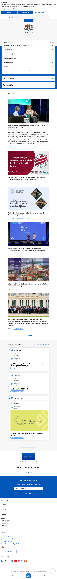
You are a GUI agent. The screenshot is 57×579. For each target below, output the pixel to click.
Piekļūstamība (4, 523)
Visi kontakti (9, 551)
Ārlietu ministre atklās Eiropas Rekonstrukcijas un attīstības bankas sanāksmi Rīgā (28, 285)
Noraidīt (9, 12)
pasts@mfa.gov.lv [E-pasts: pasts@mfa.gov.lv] (7, 541)
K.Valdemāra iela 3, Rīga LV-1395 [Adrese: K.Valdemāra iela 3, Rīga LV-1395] (11, 544)
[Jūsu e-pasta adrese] (28, 488)
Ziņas (10, 146)
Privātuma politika (5, 520)
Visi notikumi (28, 446)
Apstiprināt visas (25, 12)
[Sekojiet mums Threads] (9, 561)
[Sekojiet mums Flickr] (22, 561)
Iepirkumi (3, 507)
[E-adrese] (4, 547)
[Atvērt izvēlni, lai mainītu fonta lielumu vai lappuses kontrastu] (43, 576)
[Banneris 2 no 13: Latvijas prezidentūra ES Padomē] (28, 456)
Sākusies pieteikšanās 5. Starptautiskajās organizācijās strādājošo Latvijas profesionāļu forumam (26, 178)
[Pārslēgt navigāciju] (28, 575)
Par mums (3, 509)
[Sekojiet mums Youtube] (15, 561)
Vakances (3, 504)
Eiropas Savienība (20, 218)
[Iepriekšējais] (4, 456)
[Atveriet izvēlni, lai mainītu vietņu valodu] (13, 576)
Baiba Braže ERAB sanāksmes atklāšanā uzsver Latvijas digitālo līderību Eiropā (26, 126)
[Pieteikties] (28, 493)
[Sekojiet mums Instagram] (19, 561)
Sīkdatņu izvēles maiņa (7, 528)
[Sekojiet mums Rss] (25, 561)
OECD (16, 328)
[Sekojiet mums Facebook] (2, 561)
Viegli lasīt (3, 518)
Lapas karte (4, 525)
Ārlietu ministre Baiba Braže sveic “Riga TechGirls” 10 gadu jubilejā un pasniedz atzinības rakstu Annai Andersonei (28, 249)
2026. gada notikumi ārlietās (17, 368)
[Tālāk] (52, 456)
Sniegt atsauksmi (28, 472)
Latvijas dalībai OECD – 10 (19, 389)
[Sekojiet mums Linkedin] (12, 561)
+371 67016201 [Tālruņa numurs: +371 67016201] (7, 536)
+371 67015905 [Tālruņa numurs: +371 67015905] (7, 539)
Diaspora (19, 182)
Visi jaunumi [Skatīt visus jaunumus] (28, 335)
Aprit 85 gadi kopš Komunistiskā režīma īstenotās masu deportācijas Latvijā (27, 365)
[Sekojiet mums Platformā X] (5, 561)
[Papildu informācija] (12, 539)
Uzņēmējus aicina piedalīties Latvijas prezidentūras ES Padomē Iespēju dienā (26, 214)
